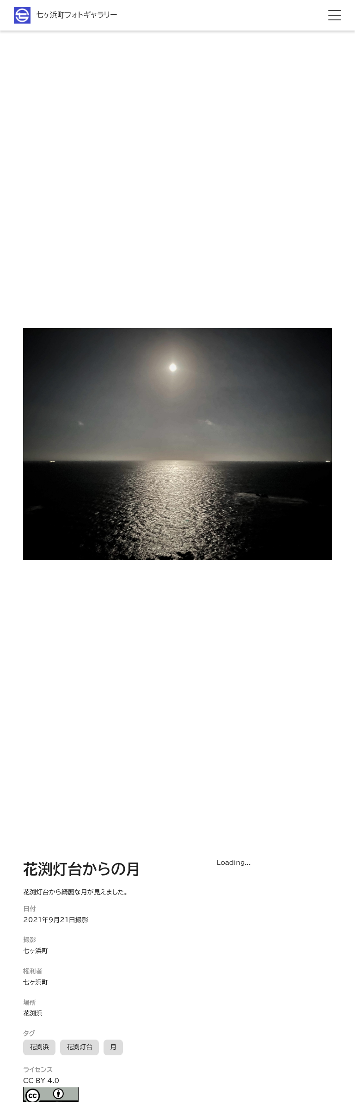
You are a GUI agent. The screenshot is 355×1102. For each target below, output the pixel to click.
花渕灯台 (79, 1047)
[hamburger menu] (334, 15)
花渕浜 (39, 1047)
